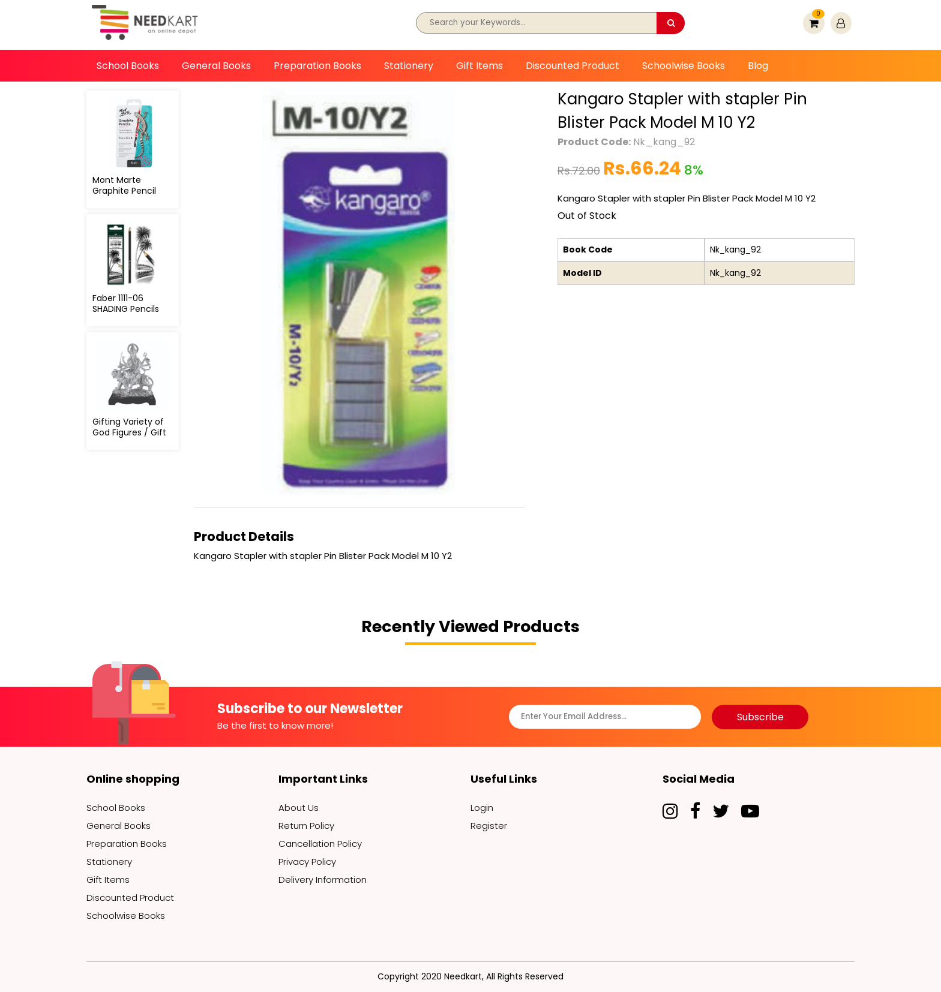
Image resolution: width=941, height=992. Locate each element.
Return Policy (306, 825)
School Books (128, 66)
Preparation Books (317, 66)
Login (481, 807)
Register (488, 825)
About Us (298, 807)
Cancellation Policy (320, 843)
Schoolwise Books (683, 66)
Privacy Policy (307, 861)
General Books (216, 66)
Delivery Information (322, 879)
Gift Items (479, 66)
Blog (758, 66)
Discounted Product (572, 66)
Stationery (408, 66)
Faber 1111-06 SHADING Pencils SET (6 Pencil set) (129, 309)
